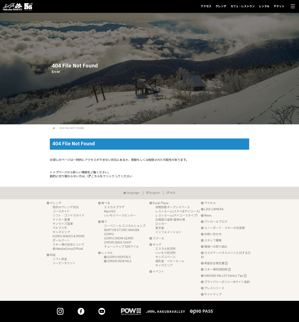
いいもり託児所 (165, 253)
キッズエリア (61, 232)
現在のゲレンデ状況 (66, 207)
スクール (157, 238)
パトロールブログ (214, 222)
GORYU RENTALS (117, 257)
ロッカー (161, 224)
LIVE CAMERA (212, 209)
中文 (171, 193)
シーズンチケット (64, 263)
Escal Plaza (159, 203)
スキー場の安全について (69, 244)
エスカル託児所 (165, 249)
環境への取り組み (214, 247)
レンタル (264, 6)
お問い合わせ (211, 234)
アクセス (206, 6)
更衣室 (159, 228)
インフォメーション (168, 232)
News (206, 215)
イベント (157, 271)
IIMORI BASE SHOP (117, 242)
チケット (279, 6)
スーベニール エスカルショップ (124, 226)
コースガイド (61, 211)
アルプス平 (60, 228)
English (153, 193)
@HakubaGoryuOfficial (68, 249)
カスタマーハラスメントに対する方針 (226, 255)
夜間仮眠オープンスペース (172, 207)
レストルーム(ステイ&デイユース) (177, 211)
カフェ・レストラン (242, 6)
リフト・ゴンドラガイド (69, 215)
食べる (104, 203)
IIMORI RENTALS (117, 261)
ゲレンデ (221, 6)
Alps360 (109, 211)
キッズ (155, 244)
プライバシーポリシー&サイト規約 (225, 282)
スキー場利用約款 (215, 269)
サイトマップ (211, 294)
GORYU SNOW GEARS (119, 238)
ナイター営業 (61, 220)
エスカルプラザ (114, 207)
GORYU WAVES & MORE (69, 236)
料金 (51, 255)
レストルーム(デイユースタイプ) (176, 215)
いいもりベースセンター (120, 215)
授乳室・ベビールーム (169, 261)
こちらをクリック (101, 176)
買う (102, 222)
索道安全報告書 (214, 263)
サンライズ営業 (63, 224)
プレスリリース (212, 288)
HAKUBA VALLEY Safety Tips (223, 276)
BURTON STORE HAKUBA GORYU (121, 232)
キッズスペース (165, 257)
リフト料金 (60, 259)
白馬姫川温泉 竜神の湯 (170, 220)
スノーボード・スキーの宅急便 (223, 228)
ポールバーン (61, 240)
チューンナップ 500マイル (121, 247)
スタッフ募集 (211, 240)
